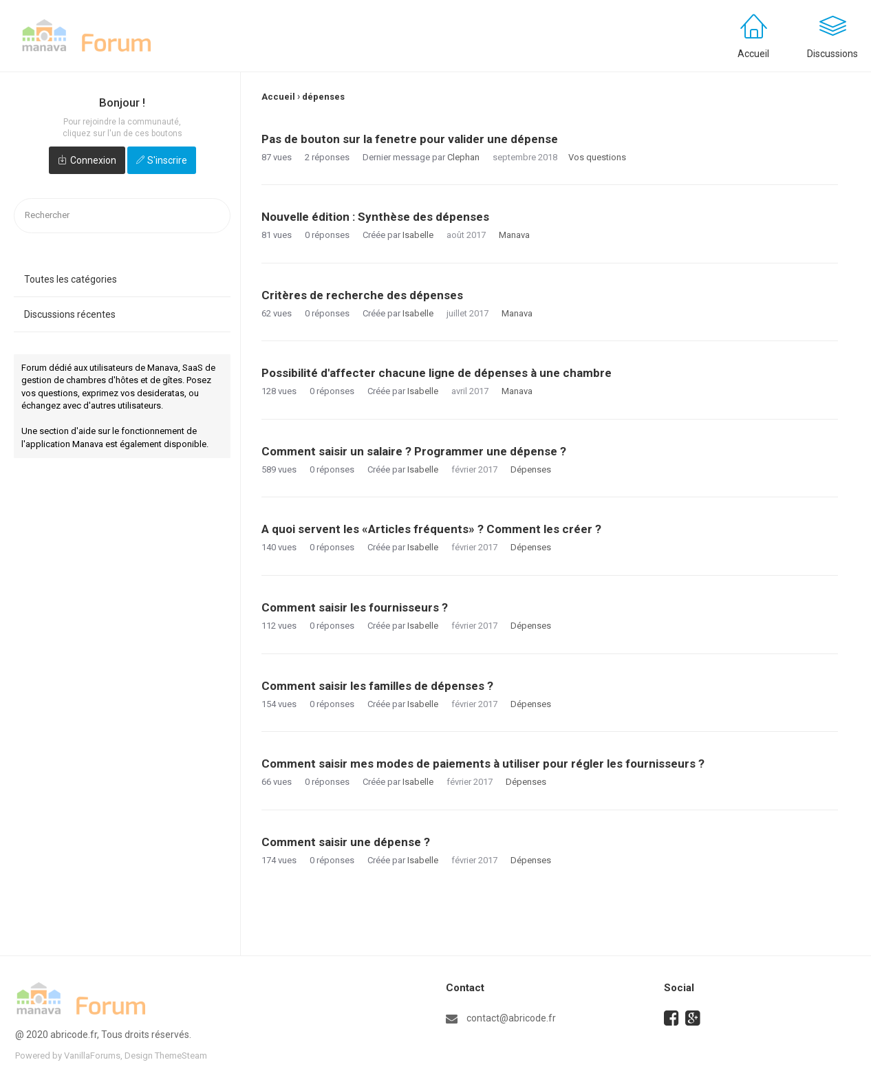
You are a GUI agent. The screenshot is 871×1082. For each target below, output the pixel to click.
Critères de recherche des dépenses (362, 295)
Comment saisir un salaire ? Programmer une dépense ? (413, 451)
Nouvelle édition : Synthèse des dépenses (375, 217)
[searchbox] (122, 215)
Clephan (463, 157)
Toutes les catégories (70, 279)
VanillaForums (92, 1055)
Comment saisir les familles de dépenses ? (377, 686)
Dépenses (530, 469)
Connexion (93, 160)
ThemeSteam (181, 1055)
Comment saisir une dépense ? (345, 842)
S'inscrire (167, 160)
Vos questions (597, 157)
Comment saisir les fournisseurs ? (354, 607)
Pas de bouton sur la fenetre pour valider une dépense (409, 139)
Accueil (753, 53)
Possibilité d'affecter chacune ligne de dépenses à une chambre (436, 373)
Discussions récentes (70, 314)
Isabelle (417, 235)
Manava (514, 235)
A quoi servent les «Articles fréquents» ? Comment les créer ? (431, 529)
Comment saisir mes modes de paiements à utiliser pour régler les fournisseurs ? (483, 763)
